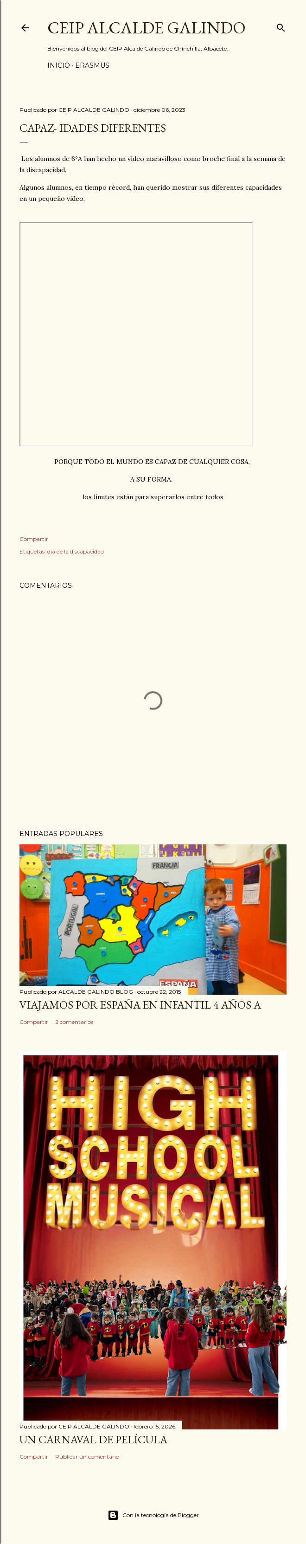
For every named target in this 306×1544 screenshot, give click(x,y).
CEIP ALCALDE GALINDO (146, 28)
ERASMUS (92, 65)
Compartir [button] (33, 538)
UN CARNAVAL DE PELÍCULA (93, 1439)
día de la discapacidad (75, 551)
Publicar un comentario (87, 1456)
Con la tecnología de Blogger (153, 1515)
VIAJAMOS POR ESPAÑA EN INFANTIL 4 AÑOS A (140, 1004)
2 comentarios (74, 1021)
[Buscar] (281, 26)
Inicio (58, 65)
